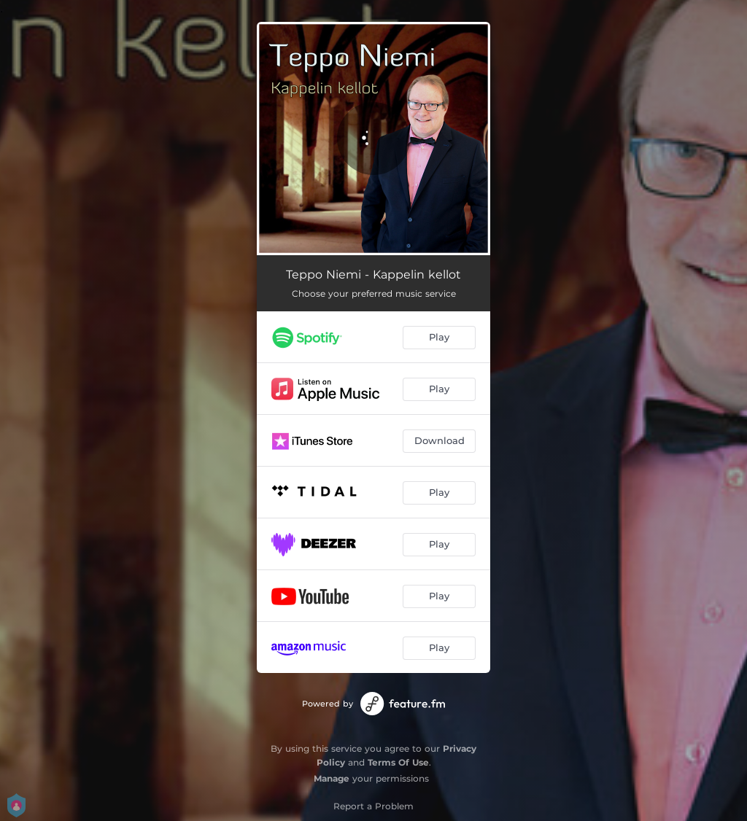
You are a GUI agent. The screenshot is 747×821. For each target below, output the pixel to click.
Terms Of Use (398, 762)
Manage (331, 778)
